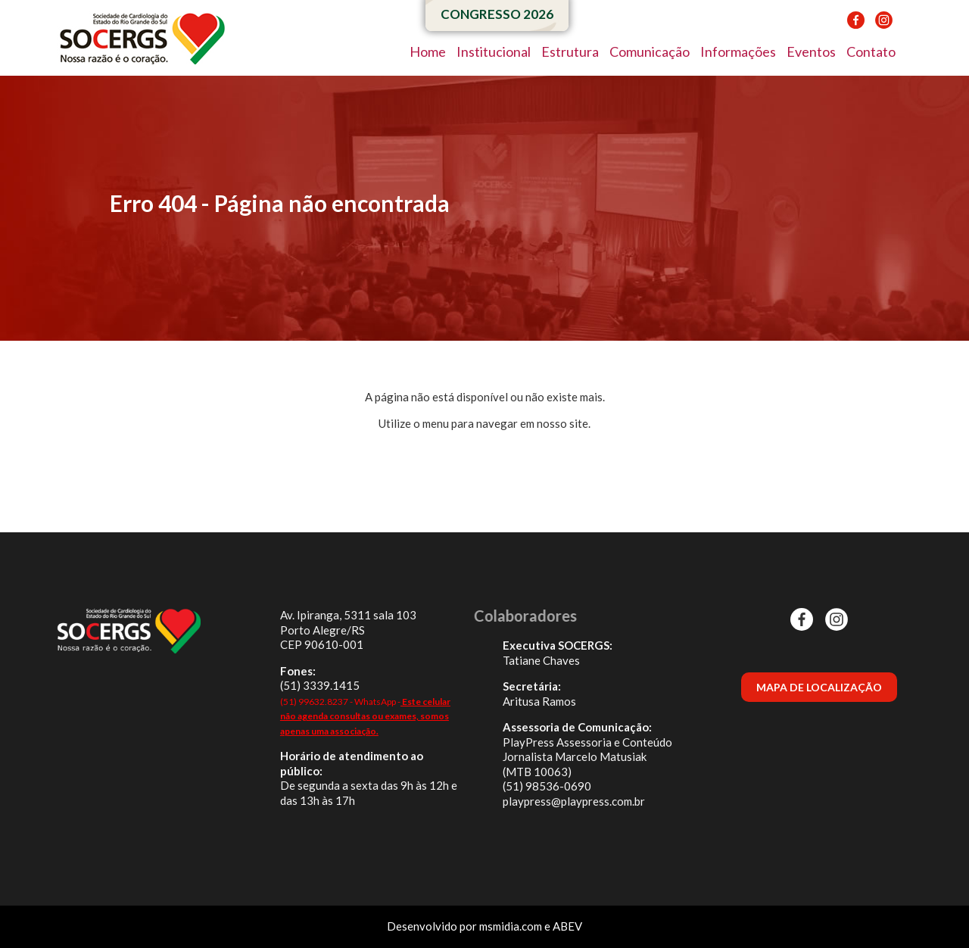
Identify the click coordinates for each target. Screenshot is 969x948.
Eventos (811, 51)
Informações (738, 51)
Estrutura (570, 51)
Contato (871, 51)
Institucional (493, 51)
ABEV (567, 926)
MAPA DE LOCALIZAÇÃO (819, 687)
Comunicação (649, 51)
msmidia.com (510, 926)
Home (428, 51)
